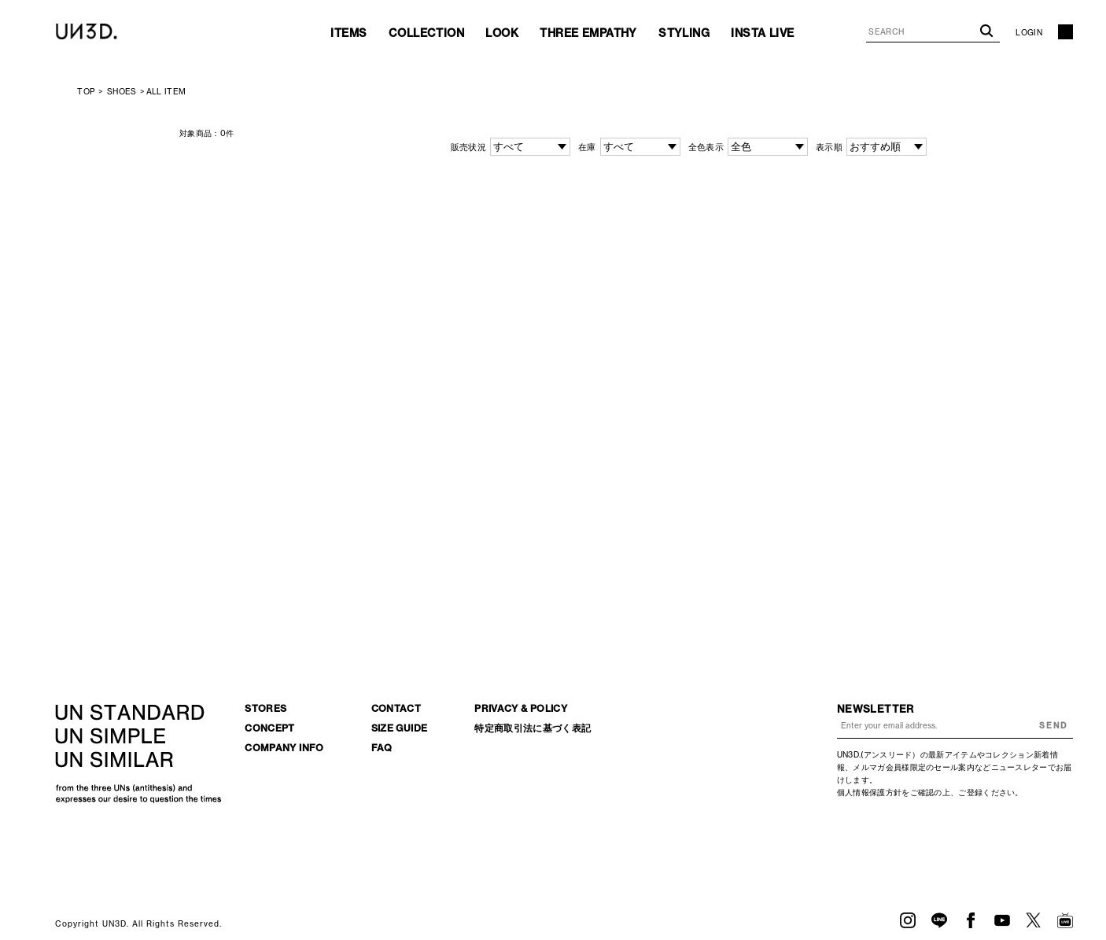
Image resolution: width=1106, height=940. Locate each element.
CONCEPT (270, 728)
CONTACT (396, 708)
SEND (1053, 726)
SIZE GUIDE (399, 728)
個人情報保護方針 (869, 792)
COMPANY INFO (284, 748)
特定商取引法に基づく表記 (532, 728)
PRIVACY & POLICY (520, 708)
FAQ (382, 748)
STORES (265, 708)
